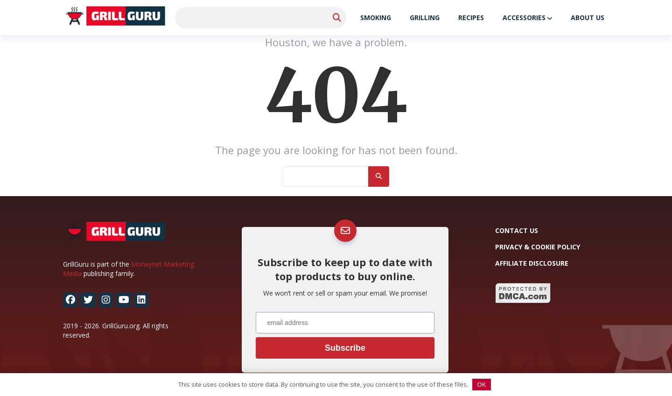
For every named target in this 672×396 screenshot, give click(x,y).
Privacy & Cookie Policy (537, 246)
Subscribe (345, 348)
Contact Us (516, 230)
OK (481, 384)
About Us (587, 17)
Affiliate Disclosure (531, 263)
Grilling (425, 17)
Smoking (375, 17)
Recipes (471, 17)
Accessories (524, 17)
